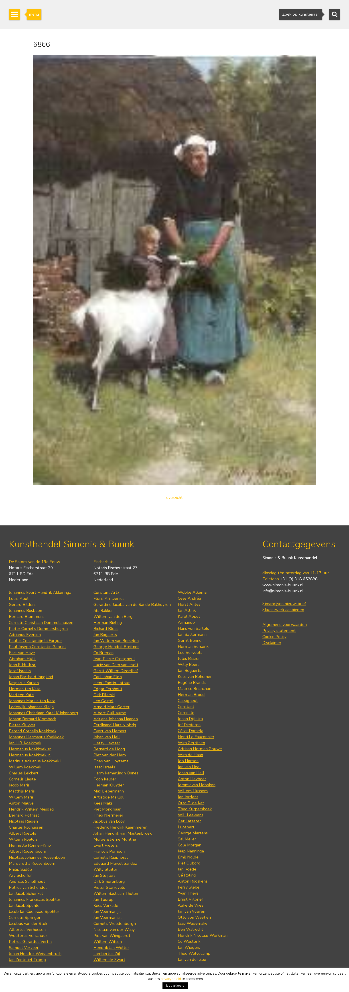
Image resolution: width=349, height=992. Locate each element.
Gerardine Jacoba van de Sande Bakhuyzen (132, 604)
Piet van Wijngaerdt (111, 935)
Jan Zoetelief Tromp (27, 959)
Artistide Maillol (108, 797)
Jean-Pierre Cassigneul (114, 658)
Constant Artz (106, 592)
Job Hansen (188, 761)
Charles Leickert (24, 773)
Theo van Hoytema (110, 761)
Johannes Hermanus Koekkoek (36, 737)
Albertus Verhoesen (27, 929)
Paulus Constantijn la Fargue (35, 640)
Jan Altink (187, 610)
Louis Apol (18, 598)
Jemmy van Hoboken (196, 785)
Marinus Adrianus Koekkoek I (35, 761)
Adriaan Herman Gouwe (200, 748)
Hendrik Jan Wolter (111, 947)
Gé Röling (187, 875)
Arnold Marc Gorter (111, 707)
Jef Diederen (189, 724)
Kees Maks (103, 803)
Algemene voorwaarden (284, 624)
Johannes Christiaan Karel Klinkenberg (43, 713)
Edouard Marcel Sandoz (115, 863)
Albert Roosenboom (27, 851)
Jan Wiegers (189, 947)
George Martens (193, 833)
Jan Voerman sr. (107, 917)
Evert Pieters (105, 845)
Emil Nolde (188, 857)
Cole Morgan (189, 845)
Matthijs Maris (22, 791)
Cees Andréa (189, 598)
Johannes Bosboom (26, 610)
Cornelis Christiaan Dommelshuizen (41, 622)
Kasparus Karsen (24, 682)
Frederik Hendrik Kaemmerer (120, 827)
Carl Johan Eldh (107, 676)
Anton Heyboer (192, 779)
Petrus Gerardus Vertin (30, 941)
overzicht (174, 497)
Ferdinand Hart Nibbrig (114, 725)
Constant (186, 706)
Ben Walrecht (190, 929)
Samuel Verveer (24, 947)
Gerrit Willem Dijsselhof (115, 670)
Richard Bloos (105, 628)
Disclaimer (271, 642)
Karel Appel (189, 616)
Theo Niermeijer (108, 815)
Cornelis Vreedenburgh (114, 923)
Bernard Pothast (24, 815)
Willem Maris (21, 797)
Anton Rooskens (192, 881)
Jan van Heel (189, 767)
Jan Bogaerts (105, 634)
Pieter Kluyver (22, 725)
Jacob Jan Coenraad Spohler (34, 911)
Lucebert (186, 827)
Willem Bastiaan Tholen (115, 893)
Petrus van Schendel (28, 887)
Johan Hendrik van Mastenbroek (122, 833)
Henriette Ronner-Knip (30, 845)
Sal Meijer (187, 839)
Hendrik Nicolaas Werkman (202, 935)
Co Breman (103, 652)
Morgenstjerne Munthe (114, 839)
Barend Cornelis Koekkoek (32, 731)
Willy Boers (188, 664)
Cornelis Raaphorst (110, 857)
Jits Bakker (103, 610)
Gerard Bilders (22, 604)
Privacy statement (279, 630)
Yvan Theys (188, 893)
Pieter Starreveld (109, 887)
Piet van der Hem (109, 755)
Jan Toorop (103, 899)
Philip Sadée (20, 869)
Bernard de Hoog (109, 749)
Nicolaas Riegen (23, 821)
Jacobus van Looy (109, 821)
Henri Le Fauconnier (196, 736)
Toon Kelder (104, 779)
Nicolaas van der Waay (114, 929)
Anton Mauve (21, 803)
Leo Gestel (103, 701)
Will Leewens (190, 815)
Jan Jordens (188, 797)
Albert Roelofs (22, 833)
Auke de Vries (190, 905)
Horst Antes (189, 604)
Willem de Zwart (109, 959)
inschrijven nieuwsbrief (284, 603)
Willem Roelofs (23, 839)
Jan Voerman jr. (107, 911)
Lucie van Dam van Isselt (115, 664)
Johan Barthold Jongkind (31, 676)
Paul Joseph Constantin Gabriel (37, 646)
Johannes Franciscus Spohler (34, 899)
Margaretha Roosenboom (32, 863)
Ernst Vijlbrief (190, 899)
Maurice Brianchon (194, 688)
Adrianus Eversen (25, 634)
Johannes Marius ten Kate (32, 701)
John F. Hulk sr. (22, 664)
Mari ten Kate (21, 695)
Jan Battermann (192, 634)
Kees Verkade (105, 905)
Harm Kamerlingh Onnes (115, 773)
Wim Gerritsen (191, 742)
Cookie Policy (274, 636)
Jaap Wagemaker (193, 923)
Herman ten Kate (25, 689)
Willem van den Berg (113, 616)
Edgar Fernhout (107, 689)
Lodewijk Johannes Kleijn (31, 707)
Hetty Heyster (106, 743)
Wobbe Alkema (192, 592)
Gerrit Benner (190, 640)
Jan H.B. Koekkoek (25, 743)
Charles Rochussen (26, 827)
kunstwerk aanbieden (283, 609)
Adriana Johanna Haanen (115, 719)
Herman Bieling (107, 622)
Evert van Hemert (109, 731)
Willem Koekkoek (25, 767)
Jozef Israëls (20, 670)
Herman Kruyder (108, 785)
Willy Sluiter (105, 869)
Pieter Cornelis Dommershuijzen (38, 628)
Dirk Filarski (104, 695)
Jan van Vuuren (191, 911)
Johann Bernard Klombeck (32, 719)
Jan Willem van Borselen (116, 640)
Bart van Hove (22, 652)
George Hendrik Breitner (116, 646)
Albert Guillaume (109, 713)
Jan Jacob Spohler (25, 905)
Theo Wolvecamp (194, 953)
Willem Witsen (107, 941)
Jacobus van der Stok (28, 923)
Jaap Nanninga (191, 851)
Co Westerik (189, 941)
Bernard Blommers (26, 616)
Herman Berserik (193, 646)
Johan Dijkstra (190, 718)
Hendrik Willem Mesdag (31, 809)
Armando (186, 622)
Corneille (186, 712)
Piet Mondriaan (107, 809)
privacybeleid (171, 979)
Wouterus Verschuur (28, 935)
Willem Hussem (193, 791)
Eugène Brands (192, 682)
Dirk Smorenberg (109, 881)
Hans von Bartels (193, 628)
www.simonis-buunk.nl (283, 585)
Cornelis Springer (25, 917)
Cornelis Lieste (22, 779)
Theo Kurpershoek (195, 809)
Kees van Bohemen (195, 676)
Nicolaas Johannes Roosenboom (37, 857)
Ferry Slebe (188, 887)
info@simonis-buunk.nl (283, 591)
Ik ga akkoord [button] (175, 986)
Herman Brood (191, 694)
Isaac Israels (104, 767)
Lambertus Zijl (106, 953)
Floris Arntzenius (108, 598)
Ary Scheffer (20, 875)
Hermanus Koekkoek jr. (30, 755)
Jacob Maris (19, 785)
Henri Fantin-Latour (111, 682)
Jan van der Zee (192, 959)
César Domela (190, 730)
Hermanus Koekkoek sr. (30, 749)
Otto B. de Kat (191, 803)
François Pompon (109, 851)
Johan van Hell (106, 737)
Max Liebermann (108, 791)
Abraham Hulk (22, 658)
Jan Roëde (187, 869)
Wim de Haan (190, 754)
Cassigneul (188, 700)
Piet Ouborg (189, 863)
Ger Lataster (189, 821)
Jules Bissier (189, 658)
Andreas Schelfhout (27, 881)
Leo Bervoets (190, 652)
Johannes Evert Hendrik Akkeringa (40, 592)
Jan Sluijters (104, 875)
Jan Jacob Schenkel (26, 893)
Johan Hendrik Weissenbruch (35, 953)
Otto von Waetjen (194, 917)
